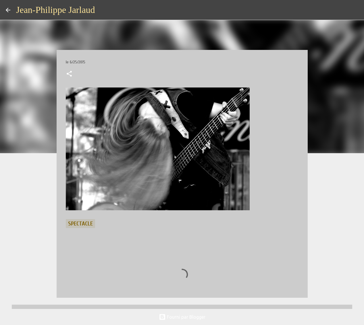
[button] (69, 74)
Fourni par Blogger (182, 317)
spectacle (80, 223)
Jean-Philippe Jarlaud (55, 10)
